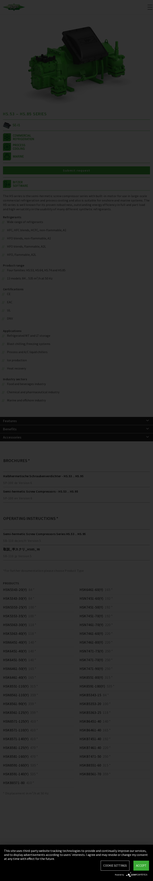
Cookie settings (115, 865)
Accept (141, 865)
